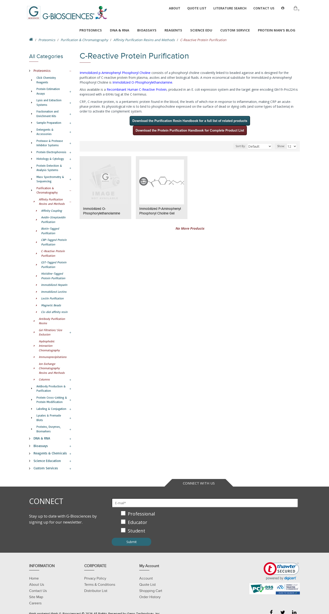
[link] (281, 571)
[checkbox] (205, 522)
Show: (281, 146)
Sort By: (245, 146)
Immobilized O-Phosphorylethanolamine (142, 82)
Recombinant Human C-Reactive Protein (137, 89)
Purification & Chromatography (84, 40)
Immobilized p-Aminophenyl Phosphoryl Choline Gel (160, 211)
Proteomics (46, 40)
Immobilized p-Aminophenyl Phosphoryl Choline (115, 72)
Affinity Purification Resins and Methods (144, 40)
